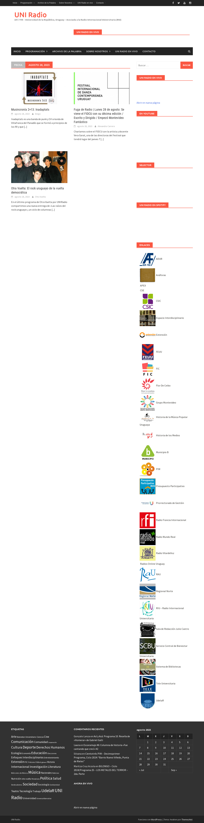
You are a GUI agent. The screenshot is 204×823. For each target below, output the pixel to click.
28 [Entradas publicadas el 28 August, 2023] (140, 763)
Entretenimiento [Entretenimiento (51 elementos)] (51, 757)
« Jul (141, 769)
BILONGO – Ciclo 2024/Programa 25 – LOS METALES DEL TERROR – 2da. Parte (101, 769)
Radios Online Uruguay (152, 563)
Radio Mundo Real (157, 536)
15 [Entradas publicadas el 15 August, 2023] (148, 752)
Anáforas (153, 274)
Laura (77, 744)
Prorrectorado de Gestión (162, 502)
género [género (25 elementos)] (44, 762)
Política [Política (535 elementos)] (46, 777)
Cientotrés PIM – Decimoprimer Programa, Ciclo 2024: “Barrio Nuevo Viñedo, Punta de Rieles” (101, 757)
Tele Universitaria (157, 683)
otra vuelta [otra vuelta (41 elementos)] (26, 778)
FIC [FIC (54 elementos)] (26, 761)
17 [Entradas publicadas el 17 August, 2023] (164, 752)
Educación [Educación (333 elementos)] (39, 752)
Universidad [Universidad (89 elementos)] (29, 797)
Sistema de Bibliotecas (160, 666)
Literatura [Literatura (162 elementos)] (54, 766)
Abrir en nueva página (148, 102)
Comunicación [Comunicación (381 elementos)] (22, 741)
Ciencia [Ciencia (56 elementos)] (40, 736)
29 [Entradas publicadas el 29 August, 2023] (148, 763)
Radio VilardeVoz (157, 552)
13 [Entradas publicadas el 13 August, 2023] (188, 747)
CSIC (150, 300)
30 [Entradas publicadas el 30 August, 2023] (156, 763)
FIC (150, 368)
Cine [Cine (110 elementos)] (46, 736)
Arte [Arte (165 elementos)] (14, 736)
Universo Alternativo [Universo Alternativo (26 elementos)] (43, 798)
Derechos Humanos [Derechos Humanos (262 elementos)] (50, 747)
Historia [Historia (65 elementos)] (51, 761)
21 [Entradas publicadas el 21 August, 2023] (140, 758)
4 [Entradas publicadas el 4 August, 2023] (171, 741)
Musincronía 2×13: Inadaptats (30, 109)
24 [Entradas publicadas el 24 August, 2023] (164, 758)
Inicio (15, 3)
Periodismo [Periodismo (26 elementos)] (36, 778)
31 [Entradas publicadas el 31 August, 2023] (164, 763)
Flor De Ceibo (155, 385)
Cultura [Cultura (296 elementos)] (16, 747)
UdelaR (152, 699)
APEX (143, 284)
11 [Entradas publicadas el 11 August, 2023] (172, 747)
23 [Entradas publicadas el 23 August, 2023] (156, 758)
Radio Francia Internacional (163, 519)
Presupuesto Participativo (162, 485)
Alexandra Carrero (106, 125)
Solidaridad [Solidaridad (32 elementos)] (55, 784)
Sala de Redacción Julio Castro (164, 628)
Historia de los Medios (160, 434)
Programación (26, 3)
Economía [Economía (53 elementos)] (26, 752)
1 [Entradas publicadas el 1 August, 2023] (147, 741)
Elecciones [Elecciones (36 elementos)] (51, 753)
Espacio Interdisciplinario (162, 317)
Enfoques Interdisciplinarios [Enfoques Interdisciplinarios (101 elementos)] (27, 757)
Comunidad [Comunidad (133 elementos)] (41, 741)
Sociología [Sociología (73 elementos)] (43, 783)
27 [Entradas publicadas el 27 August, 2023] (188, 758)
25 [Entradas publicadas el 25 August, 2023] (172, 758)
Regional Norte (156, 590)
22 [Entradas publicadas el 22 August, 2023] (148, 758)
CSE (142, 289)
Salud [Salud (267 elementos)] (57, 778)
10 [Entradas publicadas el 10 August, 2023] (164, 747)
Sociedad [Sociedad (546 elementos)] (30, 783)
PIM (150, 468)
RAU (150, 573)
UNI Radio (30, 14)
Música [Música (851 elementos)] (34, 771)
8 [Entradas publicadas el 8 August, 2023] (147, 747)
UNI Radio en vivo (85, 3)
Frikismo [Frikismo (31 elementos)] (31, 761)
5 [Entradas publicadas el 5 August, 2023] (179, 741)
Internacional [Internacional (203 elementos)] (20, 766)
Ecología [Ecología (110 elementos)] (16, 752)
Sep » (174, 769)
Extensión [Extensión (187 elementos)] (17, 761)
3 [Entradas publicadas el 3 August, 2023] (163, 741)
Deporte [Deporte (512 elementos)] (29, 746)
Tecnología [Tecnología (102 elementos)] (25, 790)
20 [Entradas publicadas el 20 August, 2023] (188, 752)
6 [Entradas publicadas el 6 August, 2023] (188, 741)
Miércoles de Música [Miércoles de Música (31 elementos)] (19, 772)
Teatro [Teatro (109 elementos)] (15, 790)
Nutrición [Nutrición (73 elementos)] (16, 778)
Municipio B (154, 451)
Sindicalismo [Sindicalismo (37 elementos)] (16, 784)
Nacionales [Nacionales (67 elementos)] (46, 772)
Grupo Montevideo (158, 401)
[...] (25, 126)
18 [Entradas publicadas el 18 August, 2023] (172, 752)
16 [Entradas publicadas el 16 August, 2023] (156, 752)
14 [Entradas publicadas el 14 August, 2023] (140, 752)
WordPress (156, 819)
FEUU (151, 351)
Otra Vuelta (40, 196)
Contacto (100, 3)
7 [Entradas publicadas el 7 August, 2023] (139, 747)
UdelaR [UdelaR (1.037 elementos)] (47, 790)
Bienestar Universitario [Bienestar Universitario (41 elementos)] (26, 736)
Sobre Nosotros (65, 3)
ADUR (151, 258)
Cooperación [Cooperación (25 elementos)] (52, 742)
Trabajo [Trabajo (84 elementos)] (37, 790)
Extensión (153, 334)
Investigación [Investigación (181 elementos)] (38, 766)
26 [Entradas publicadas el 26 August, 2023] (180, 758)
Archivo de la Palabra (47, 3)
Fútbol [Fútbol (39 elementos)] (38, 761)
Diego (38, 113)
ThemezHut (187, 819)
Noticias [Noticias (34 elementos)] (55, 772)
